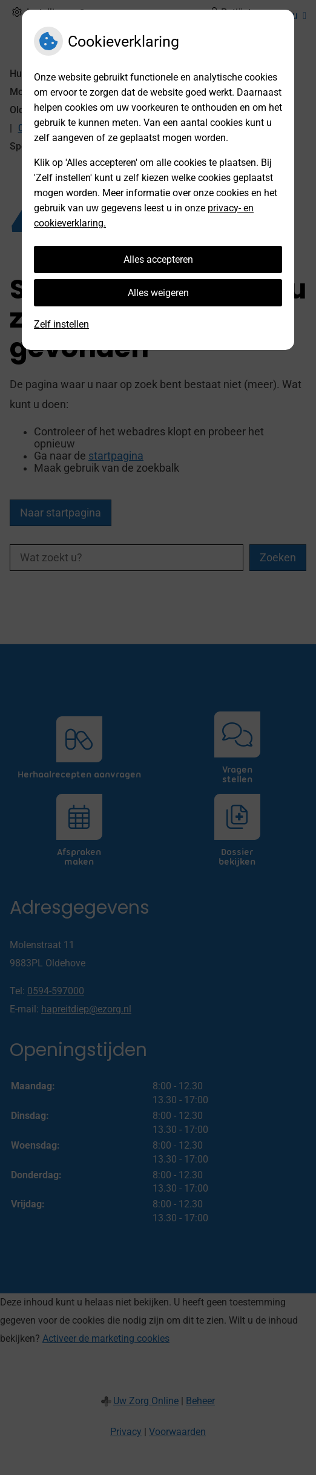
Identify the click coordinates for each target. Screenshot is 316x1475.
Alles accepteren (158, 259)
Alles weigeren (158, 293)
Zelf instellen (61, 324)
